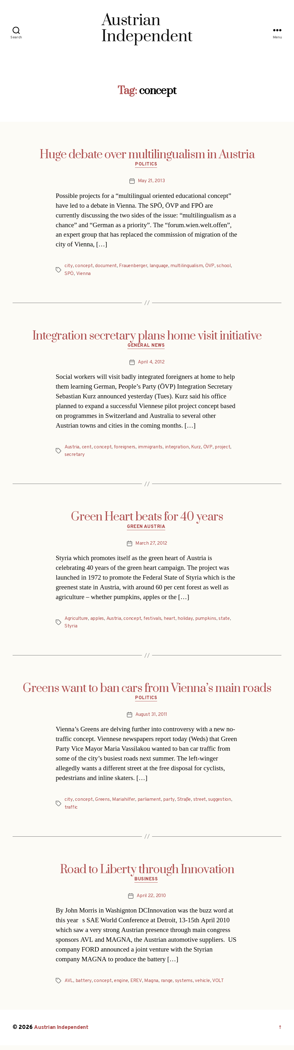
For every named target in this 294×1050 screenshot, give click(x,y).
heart (174, 621)
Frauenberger (135, 267)
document (106, 267)
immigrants (153, 449)
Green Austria (147, 529)
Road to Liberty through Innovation (147, 873)
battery (84, 985)
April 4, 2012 (151, 364)
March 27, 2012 (151, 546)
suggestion (225, 803)
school (229, 267)
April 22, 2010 (151, 901)
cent (88, 449)
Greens (102, 803)
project (227, 449)
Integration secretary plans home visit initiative (147, 337)
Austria (72, 449)
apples (100, 621)
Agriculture (77, 621)
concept (84, 267)
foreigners (127, 449)
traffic (72, 811)
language (162, 267)
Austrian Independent (62, 1032)
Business (147, 884)
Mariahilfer (125, 803)
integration (180, 449)
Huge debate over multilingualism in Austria (147, 154)
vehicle (205, 985)
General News (147, 348)
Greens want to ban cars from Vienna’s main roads (147, 691)
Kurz (200, 449)
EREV (138, 985)
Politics (147, 165)
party (172, 803)
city (68, 267)
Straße (187, 803)
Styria (71, 629)
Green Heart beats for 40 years (147, 518)
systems (186, 985)
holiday (190, 621)
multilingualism (191, 267)
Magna (153, 985)
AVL (69, 985)
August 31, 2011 (151, 719)
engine (122, 985)
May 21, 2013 (151, 182)
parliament (152, 803)
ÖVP (214, 267)
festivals (156, 621)
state (230, 621)
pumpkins (211, 621)
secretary (75, 456)
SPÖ (69, 275)
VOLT (222, 985)
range (168, 985)
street (204, 803)
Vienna (83, 275)
